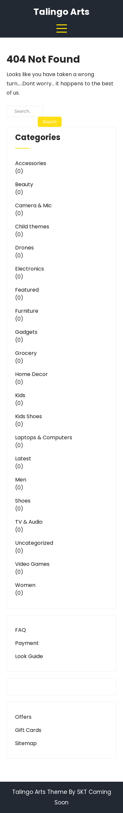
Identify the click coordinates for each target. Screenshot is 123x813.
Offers (23, 717)
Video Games (32, 564)
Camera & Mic (33, 205)
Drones (24, 247)
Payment (27, 643)
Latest (23, 458)
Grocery (26, 353)
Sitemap (26, 743)
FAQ (20, 630)
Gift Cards (28, 730)
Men (20, 479)
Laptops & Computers (43, 437)
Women (25, 585)
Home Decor (31, 374)
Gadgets (26, 332)
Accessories (30, 163)
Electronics (29, 269)
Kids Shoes (28, 416)
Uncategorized (34, 543)
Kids (20, 395)
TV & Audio (29, 522)
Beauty (24, 184)
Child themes (32, 226)
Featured (27, 290)
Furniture (26, 311)
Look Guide (29, 656)
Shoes (23, 501)
